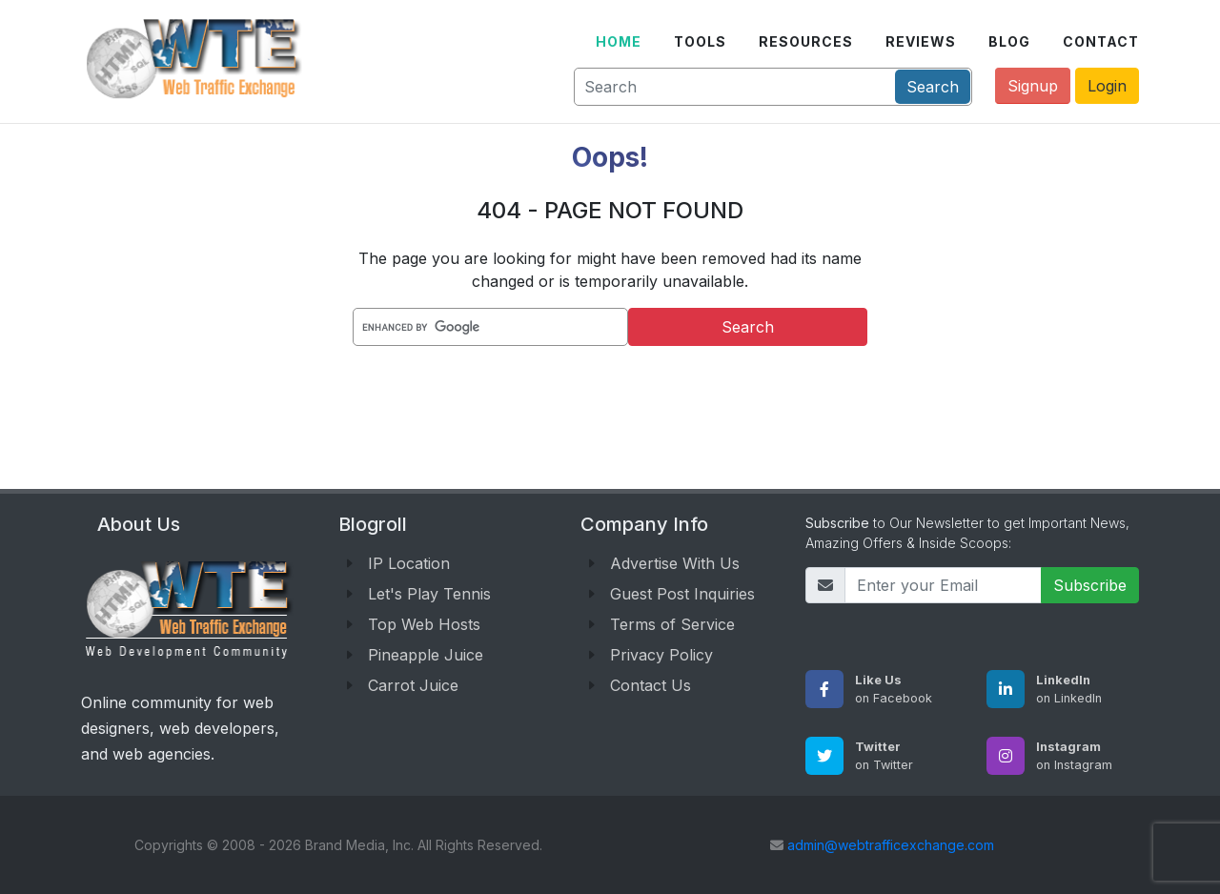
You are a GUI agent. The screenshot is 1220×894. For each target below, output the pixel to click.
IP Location (409, 563)
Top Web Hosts (424, 624)
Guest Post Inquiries (682, 593)
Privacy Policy (661, 654)
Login (1107, 85)
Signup (1032, 85)
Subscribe (1090, 585)
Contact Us (650, 685)
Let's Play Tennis (429, 593)
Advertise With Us (675, 563)
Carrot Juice (413, 685)
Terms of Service (672, 624)
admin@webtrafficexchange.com (890, 845)
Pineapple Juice (425, 654)
